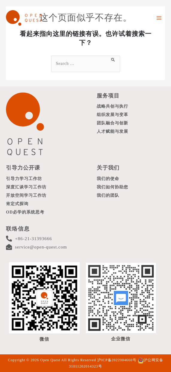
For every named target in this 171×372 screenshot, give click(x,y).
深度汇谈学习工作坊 (26, 187)
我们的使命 (108, 178)
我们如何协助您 (112, 187)
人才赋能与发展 (112, 131)
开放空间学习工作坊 (26, 195)
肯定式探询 (17, 204)
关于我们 (108, 168)
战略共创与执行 (112, 106)
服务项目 (108, 96)
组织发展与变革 (112, 114)
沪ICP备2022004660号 (117, 360)
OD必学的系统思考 (25, 212)
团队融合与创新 (112, 123)
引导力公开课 (23, 168)
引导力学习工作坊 (24, 178)
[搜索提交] (113, 59)
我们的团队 (108, 195)
